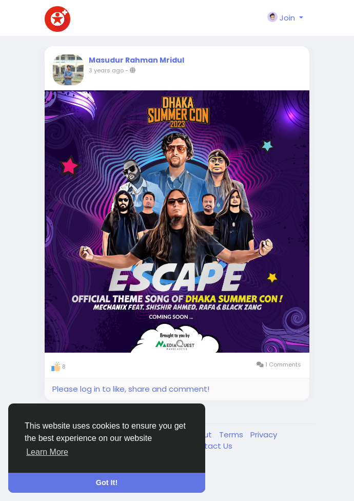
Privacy (263, 434)
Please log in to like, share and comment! (130, 388)
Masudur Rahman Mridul (136, 60)
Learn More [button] (47, 452)
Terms (232, 434)
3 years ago (106, 70)
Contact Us (210, 445)
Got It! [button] (106, 482)
